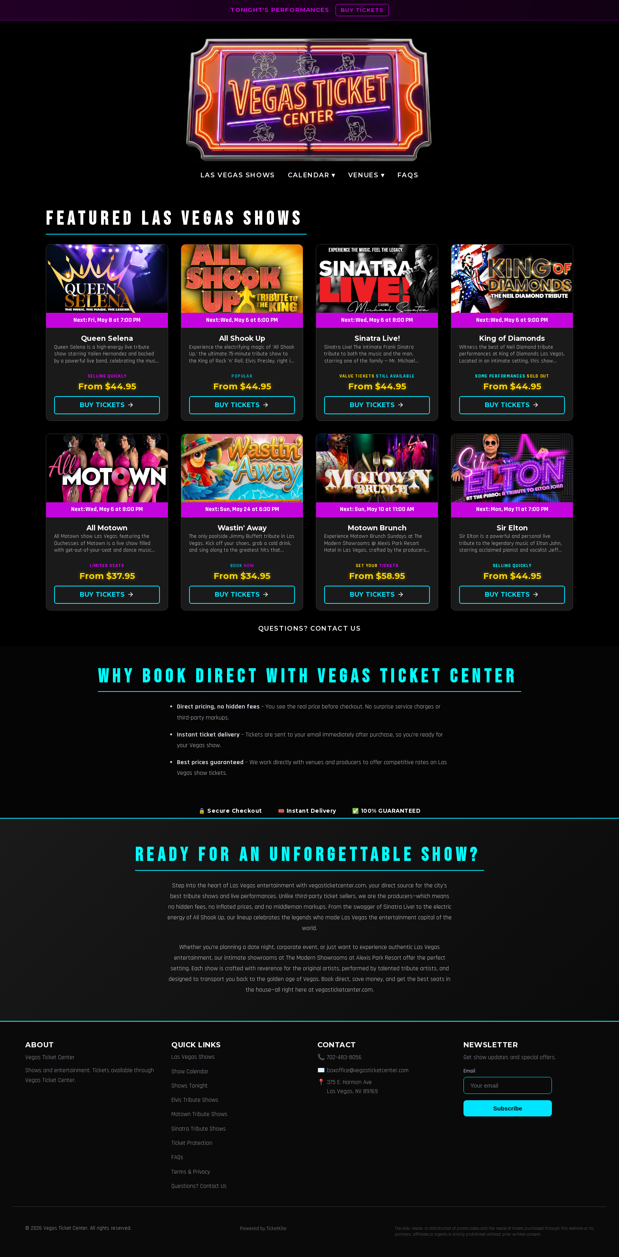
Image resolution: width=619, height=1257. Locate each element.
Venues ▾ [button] (366, 175)
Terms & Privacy (190, 1172)
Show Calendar (189, 1071)
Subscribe (507, 1108)
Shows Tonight (189, 1086)
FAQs (408, 175)
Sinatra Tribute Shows (198, 1129)
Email (469, 1071)
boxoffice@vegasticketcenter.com (368, 1070)
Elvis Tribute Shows (194, 1100)
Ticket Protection (191, 1143)
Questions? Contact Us (309, 628)
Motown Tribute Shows (199, 1114)
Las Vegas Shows (238, 175)
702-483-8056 (344, 1057)
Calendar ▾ (312, 175)
